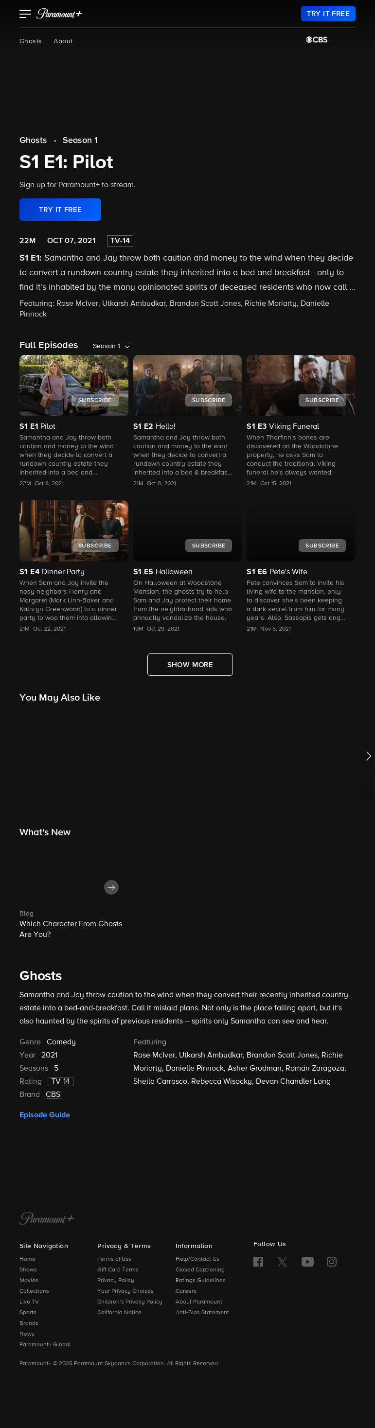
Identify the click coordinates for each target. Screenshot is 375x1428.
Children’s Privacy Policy (129, 1302)
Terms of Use (114, 1259)
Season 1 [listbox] (106, 346)
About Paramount (199, 1302)
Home (27, 1259)
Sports (27, 1313)
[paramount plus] (59, 13)
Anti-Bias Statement (202, 1313)
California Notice (119, 1313)
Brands (28, 1323)
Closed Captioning (200, 1270)
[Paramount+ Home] (46, 1219)
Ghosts (30, 41)
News (27, 1334)
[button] (25, 15)
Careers (186, 1291)
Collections (34, 1291)
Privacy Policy (115, 1281)
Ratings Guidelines (201, 1281)
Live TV (29, 1302)
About (63, 41)
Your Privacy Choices (125, 1291)
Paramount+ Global (45, 1345)
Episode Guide (44, 1115)
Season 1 (80, 140)
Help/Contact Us (197, 1259)
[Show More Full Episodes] (190, 664)
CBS (53, 1095)
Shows (28, 1270)
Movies (28, 1281)
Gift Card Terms (118, 1270)
